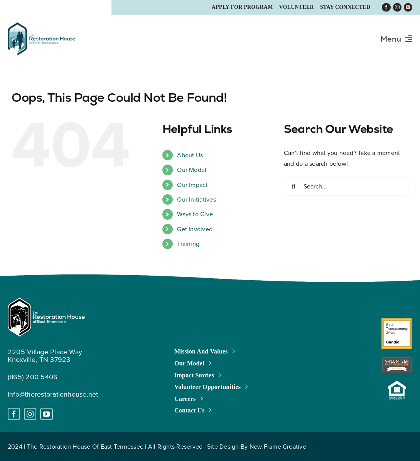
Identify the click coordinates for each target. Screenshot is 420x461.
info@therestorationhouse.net (53, 394)
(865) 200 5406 (32, 377)
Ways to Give (195, 214)
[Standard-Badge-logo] (396, 359)
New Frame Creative (278, 446)
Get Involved (195, 229)
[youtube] (408, 7)
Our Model (191, 169)
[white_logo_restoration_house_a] (46, 300)
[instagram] (397, 7)
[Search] (293, 186)
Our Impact (192, 184)
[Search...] (346, 186)
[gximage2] (396, 321)
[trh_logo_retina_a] (42, 25)
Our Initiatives (196, 199)
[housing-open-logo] (397, 383)
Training (188, 243)
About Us (190, 155)
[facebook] (386, 7)
